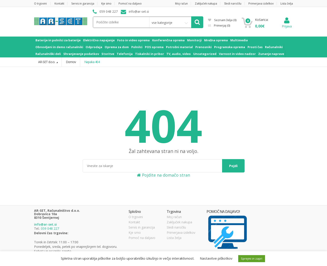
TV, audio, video (178, 54)
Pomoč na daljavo (130, 3)
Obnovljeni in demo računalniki (59, 47)
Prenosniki (203, 47)
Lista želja (286, 3)
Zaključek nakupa (206, 3)
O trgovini (40, 3)
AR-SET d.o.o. (47, 62)
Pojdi (233, 165)
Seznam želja (222, 20)
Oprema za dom (117, 47)
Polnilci (136, 47)
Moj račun (181, 3)
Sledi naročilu (232, 3)
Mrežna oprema (216, 40)
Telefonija (125, 54)
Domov (71, 62)
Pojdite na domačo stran (163, 175)
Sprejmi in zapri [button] (251, 258)
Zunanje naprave (271, 54)
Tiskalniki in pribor (149, 54)
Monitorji (194, 40)
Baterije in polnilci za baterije (58, 40)
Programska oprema (229, 47)
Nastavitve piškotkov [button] (216, 258)
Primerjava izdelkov (261, 3)
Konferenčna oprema (168, 40)
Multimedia (239, 40)
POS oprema (154, 47)
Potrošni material (179, 47)
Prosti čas (255, 47)
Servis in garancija (82, 3)
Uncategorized (204, 54)
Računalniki (274, 47)
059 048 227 (50, 228)
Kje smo (106, 3)
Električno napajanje (99, 40)
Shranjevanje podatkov (81, 54)
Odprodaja (94, 47)
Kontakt (59, 3)
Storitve (108, 54)
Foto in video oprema (133, 40)
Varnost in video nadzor (237, 54)
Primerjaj (221, 25)
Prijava (287, 24)
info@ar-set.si (45, 224)
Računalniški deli (48, 54)
